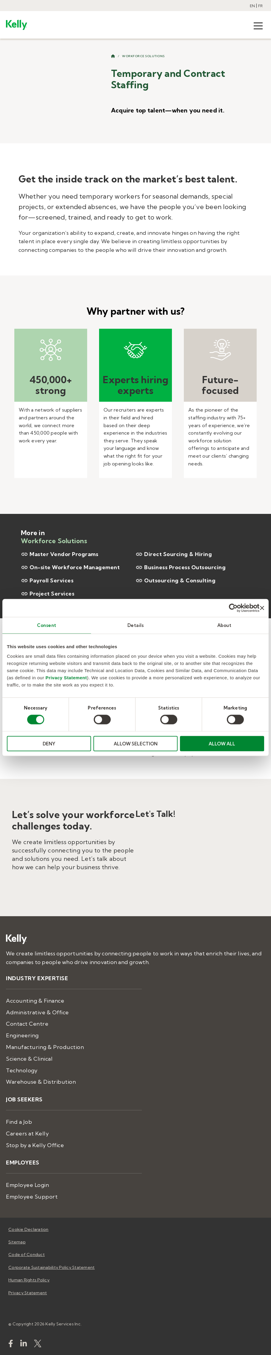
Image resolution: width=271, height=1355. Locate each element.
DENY (49, 743)
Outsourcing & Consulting (175, 580)
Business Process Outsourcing (181, 567)
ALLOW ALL (222, 743)
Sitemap (17, 1242)
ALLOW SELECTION (136, 743)
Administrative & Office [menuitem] (37, 1012)
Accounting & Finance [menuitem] (35, 1000)
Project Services (47, 593)
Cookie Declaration (28, 1229)
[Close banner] (262, 608)
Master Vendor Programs (59, 554)
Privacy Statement (66, 677)
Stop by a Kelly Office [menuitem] (35, 1145)
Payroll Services (47, 580)
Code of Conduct (26, 1254)
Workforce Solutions (143, 56)
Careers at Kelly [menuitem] (27, 1133)
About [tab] (224, 625)
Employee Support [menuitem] (32, 1196)
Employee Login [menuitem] (27, 1185)
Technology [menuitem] (21, 1070)
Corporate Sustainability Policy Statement (51, 1267)
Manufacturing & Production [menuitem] (45, 1047)
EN (252, 6)
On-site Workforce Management (70, 567)
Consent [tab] (46, 625)
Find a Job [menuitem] (19, 1121)
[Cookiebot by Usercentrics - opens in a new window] (233, 608)
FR (260, 6)
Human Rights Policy (29, 1280)
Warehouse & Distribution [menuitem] (41, 1081)
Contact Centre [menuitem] (27, 1023)
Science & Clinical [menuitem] (29, 1058)
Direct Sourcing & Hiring (174, 554)
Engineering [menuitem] (22, 1035)
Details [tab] (135, 625)
